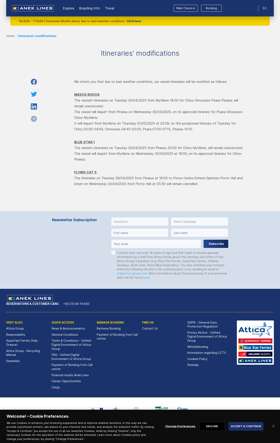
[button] (139, 221)
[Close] (273, 430)
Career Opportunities (66, 381)
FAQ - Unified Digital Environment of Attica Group (71, 357)
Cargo (56, 387)
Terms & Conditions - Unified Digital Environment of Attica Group (71, 344)
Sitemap (193, 365)
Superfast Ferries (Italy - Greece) (23, 342)
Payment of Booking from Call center (72, 367)
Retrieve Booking (109, 328)
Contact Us (150, 328)
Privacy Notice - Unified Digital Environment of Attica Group (207, 336)
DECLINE (212, 430)
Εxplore (68, 8)
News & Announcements (68, 328)
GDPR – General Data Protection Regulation (202, 324)
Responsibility (15, 334)
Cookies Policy (197, 359)
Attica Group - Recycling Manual (23, 353)
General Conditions (65, 334)
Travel (109, 8)
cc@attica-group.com (132, 273)
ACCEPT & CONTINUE (246, 430)
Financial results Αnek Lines (70, 375)
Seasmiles (13, 361)
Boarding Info (89, 8)
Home (10, 36)
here (146, 277)
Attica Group (15, 328)
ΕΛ (264, 8)
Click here (133, 21)
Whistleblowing (197, 346)
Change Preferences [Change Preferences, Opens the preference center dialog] (180, 430)
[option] (97, 410)
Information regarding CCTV (206, 352)
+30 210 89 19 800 (76, 303)
